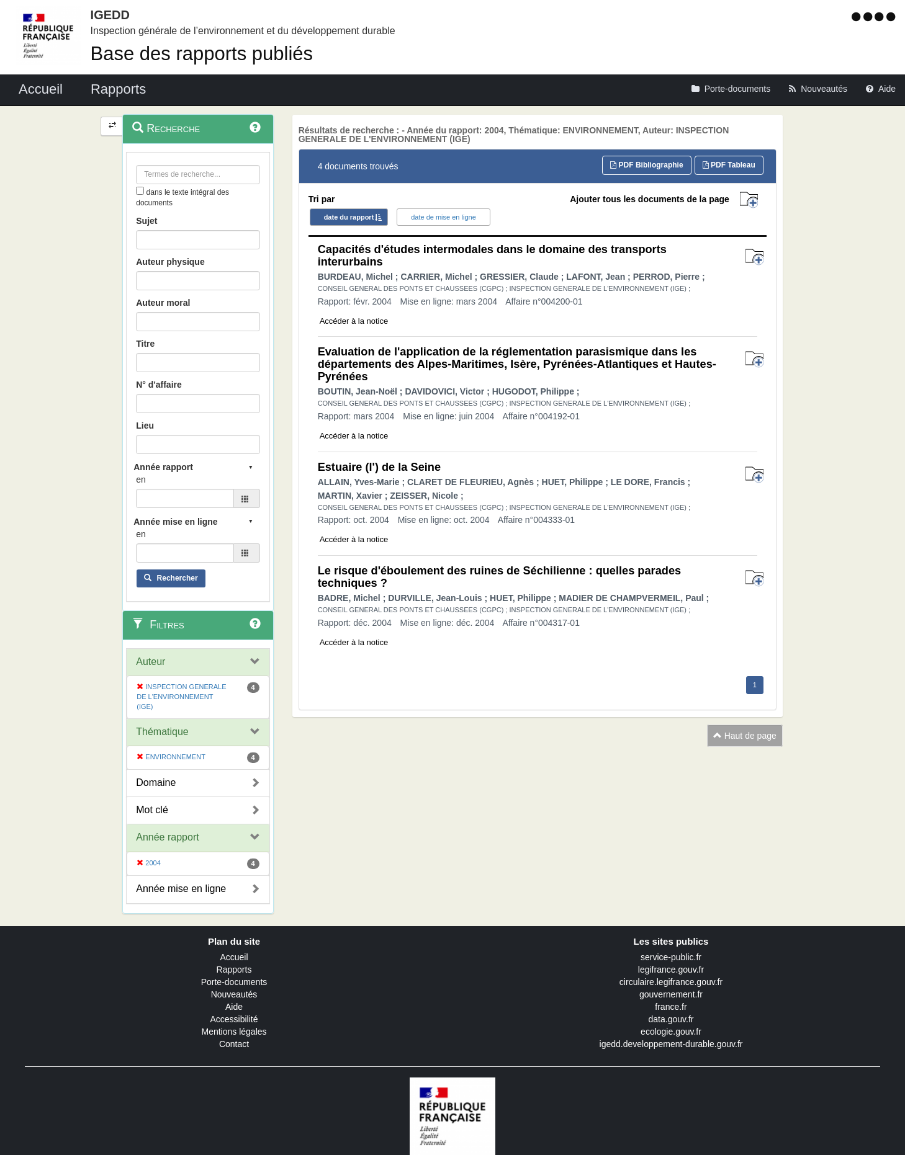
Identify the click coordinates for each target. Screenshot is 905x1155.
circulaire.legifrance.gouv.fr (671, 982)
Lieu (145, 425)
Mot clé (152, 810)
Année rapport (167, 837)
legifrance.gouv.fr (671, 969)
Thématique (162, 731)
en (141, 479)
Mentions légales (233, 1032)
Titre (145, 344)
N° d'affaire (159, 385)
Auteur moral (163, 303)
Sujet (146, 221)
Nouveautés (234, 994)
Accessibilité (234, 1019)
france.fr (671, 1007)
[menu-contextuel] (140, 191)
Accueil (234, 957)
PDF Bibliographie (646, 165)
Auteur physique (170, 262)
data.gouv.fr (671, 1019)
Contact (234, 1044)
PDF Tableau (729, 165)
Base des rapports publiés (202, 53)
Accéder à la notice (354, 321)
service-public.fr (671, 957)
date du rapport (349, 217)
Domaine (156, 782)
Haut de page (745, 736)
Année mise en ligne (181, 888)
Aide (234, 1007)
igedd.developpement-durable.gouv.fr (671, 1044)
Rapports (234, 969)
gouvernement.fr (671, 994)
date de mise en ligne (443, 217)
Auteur (150, 661)
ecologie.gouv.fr (671, 1032)
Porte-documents (234, 982)
